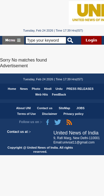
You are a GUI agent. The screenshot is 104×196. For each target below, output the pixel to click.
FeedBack (59, 94)
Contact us (44, 108)
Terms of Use (26, 113)
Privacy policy (74, 113)
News (24, 88)
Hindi (48, 88)
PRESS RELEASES (80, 88)
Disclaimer (49, 113)
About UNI (23, 108)
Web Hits (41, 94)
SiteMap (64, 108)
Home (12, 88)
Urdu (59, 88)
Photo (36, 88)
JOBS (80, 108)
